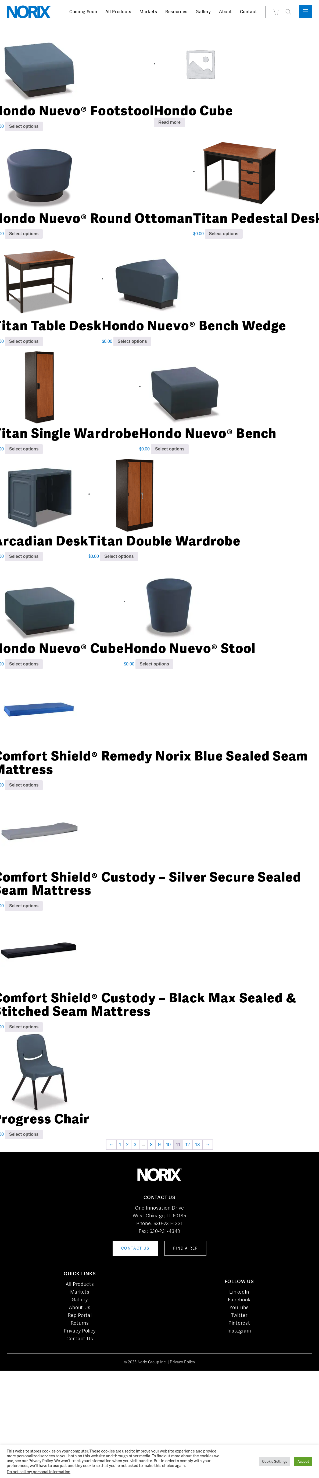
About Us (80, 1307)
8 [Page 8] (151, 1144)
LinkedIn (239, 1292)
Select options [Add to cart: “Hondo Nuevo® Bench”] (169, 449)
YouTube (239, 1307)
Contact (248, 11)
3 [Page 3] (135, 1144)
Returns (80, 1323)
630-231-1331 (168, 1223)
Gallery (203, 11)
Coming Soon (83, 11)
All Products (118, 11)
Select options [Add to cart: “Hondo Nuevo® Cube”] (23, 664)
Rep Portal (80, 1315)
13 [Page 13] (197, 1144)
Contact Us (79, 1338)
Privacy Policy (80, 1331)
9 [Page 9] (159, 1144)
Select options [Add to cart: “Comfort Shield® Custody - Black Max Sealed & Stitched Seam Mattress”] (23, 1027)
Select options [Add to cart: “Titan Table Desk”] (23, 341)
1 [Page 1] (120, 1144)
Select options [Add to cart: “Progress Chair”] (23, 1134)
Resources (176, 11)
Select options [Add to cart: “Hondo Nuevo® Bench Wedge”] (132, 341)
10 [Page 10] (168, 1144)
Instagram (239, 1331)
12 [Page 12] (187, 1144)
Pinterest (239, 1323)
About (225, 11)
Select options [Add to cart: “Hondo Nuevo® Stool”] (154, 664)
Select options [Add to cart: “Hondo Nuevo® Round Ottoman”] (23, 233)
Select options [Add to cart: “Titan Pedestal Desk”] (223, 233)
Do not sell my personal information (38, 1471)
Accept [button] (303, 1461)
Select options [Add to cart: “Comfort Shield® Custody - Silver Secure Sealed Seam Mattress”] (23, 906)
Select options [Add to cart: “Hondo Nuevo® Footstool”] (23, 126)
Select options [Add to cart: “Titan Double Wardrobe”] (119, 556)
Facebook (239, 1300)
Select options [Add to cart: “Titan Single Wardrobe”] (23, 449)
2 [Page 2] (127, 1144)
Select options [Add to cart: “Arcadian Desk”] (23, 556)
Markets (148, 11)
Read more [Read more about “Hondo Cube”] (169, 122)
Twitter (239, 1315)
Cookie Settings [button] (274, 1461)
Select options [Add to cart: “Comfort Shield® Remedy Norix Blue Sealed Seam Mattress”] (23, 785)
